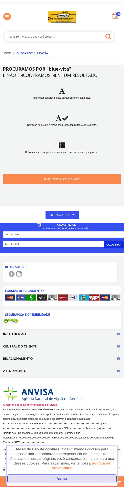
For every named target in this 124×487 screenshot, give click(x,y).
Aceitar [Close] (62, 479)
